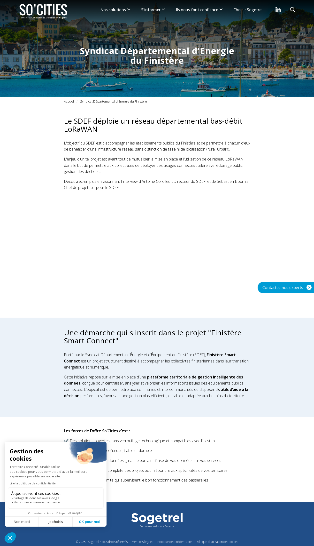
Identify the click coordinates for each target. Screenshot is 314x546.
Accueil (69, 101)
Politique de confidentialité (174, 542)
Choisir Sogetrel (247, 9)
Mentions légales (142, 542)
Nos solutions (115, 9)
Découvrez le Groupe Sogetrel (157, 526)
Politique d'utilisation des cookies (217, 542)
